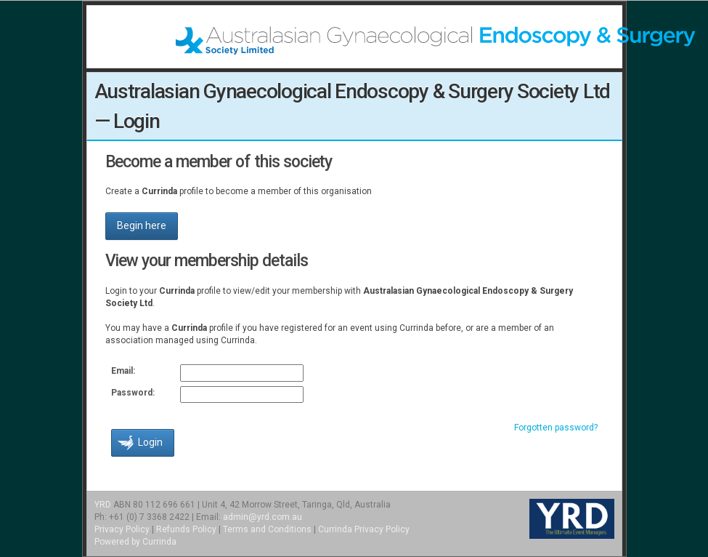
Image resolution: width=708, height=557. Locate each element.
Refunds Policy (186, 529)
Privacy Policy (122, 529)
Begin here (141, 225)
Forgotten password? (556, 427)
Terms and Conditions (267, 529)
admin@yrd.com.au (262, 517)
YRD (102, 505)
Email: (123, 371)
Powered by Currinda (135, 542)
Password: (133, 393)
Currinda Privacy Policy (364, 529)
